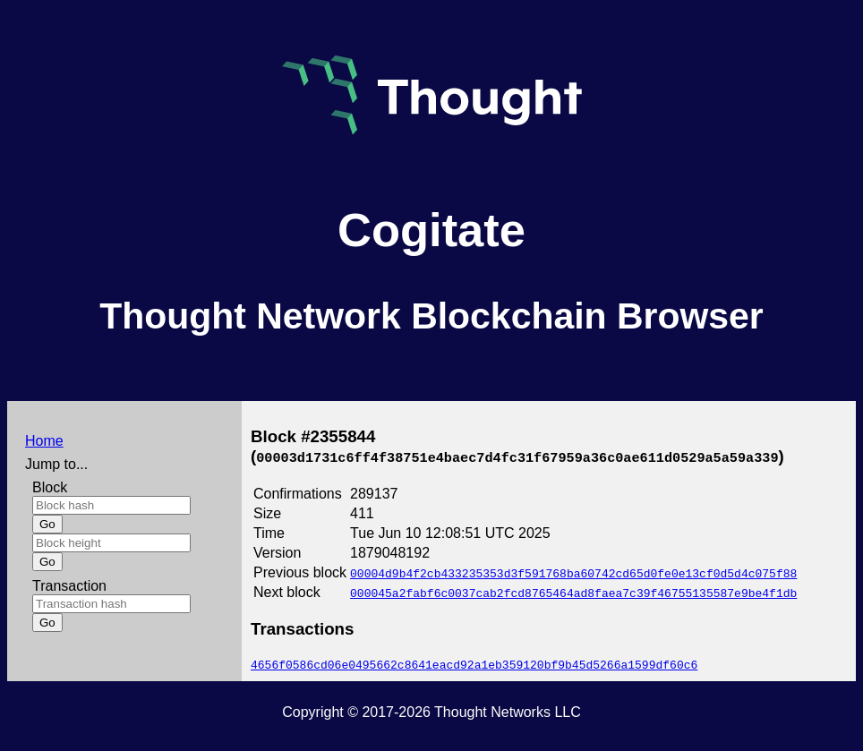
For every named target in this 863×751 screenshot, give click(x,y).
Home (44, 440)
